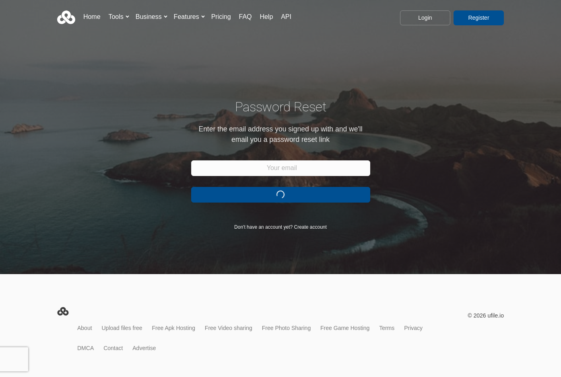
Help (266, 16)
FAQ (245, 16)
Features (186, 16)
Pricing (221, 16)
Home (92, 16)
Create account (310, 227)
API (286, 16)
